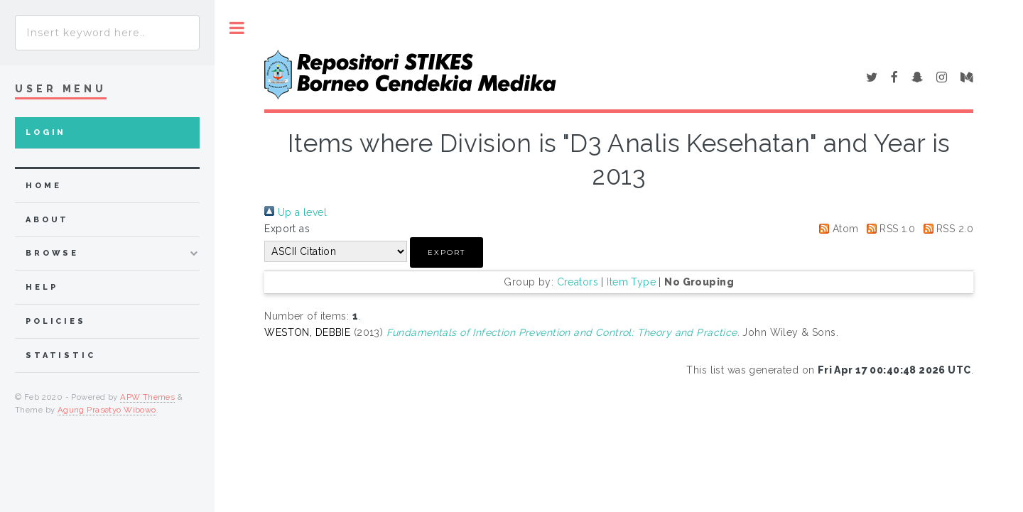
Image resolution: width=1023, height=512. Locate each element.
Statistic (61, 355)
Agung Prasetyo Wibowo (107, 410)
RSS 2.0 (946, 228)
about (47, 219)
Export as (287, 228)
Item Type (631, 282)
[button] (446, 252)
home (43, 185)
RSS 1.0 (888, 228)
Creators (577, 282)
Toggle (237, 28)
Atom (836, 228)
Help (42, 287)
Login (46, 132)
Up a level (295, 212)
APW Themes (147, 397)
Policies (56, 321)
